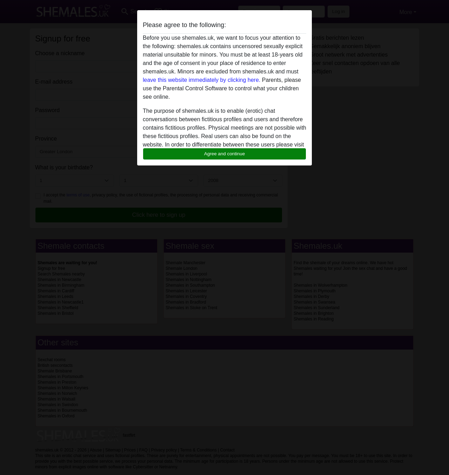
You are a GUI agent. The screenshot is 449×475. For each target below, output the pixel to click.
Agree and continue (224, 153)
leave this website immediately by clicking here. (201, 80)
